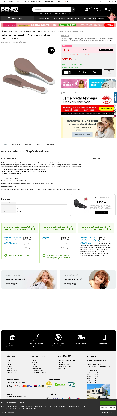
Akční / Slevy (104, 19)
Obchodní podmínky (13, 370)
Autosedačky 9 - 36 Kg (65, 13)
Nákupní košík (112, 10)
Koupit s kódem (106, 50)
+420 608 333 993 (105, 366)
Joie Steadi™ (61, 362)
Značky (11, 1)
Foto (40, 144)
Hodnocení (29, 144)
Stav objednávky (49, 1)
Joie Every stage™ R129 (64, 366)
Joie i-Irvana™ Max (63, 364)
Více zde (102, 212)
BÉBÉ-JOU (22, 42)
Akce (4, 1)
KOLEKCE (49, 13)
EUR (67, 2)
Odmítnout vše (107, 412)
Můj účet (93, 8)
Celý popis (108, 41)
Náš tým (70, 18)
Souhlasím (104, 403)
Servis (25, 1)
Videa (39, 1)
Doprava (18, 1)
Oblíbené (35, 364)
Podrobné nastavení (108, 408)
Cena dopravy (52, 144)
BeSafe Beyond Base (101, 197)
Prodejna (32, 1)
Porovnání (35, 366)
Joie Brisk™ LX (62, 368)
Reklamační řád (11, 372)
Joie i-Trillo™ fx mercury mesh (66, 360)
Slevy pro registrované (89, 18)
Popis (5, 144)
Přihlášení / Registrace (95, 10)
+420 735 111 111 (97, 364)
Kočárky (55, 13)
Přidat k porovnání (68, 93)
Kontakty (59, 1)
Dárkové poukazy (44, 18)
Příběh (55, 18)
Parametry (16, 144)
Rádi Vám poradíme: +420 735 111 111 (105, 2)
